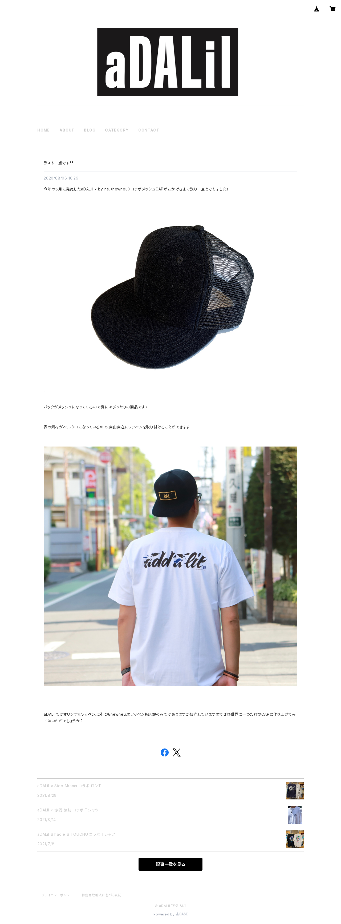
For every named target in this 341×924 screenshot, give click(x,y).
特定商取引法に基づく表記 (101, 895)
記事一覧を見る (170, 864)
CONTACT (148, 130)
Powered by (170, 914)
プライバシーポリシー (57, 895)
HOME (43, 130)
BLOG (89, 130)
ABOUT (66, 130)
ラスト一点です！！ (59, 163)
